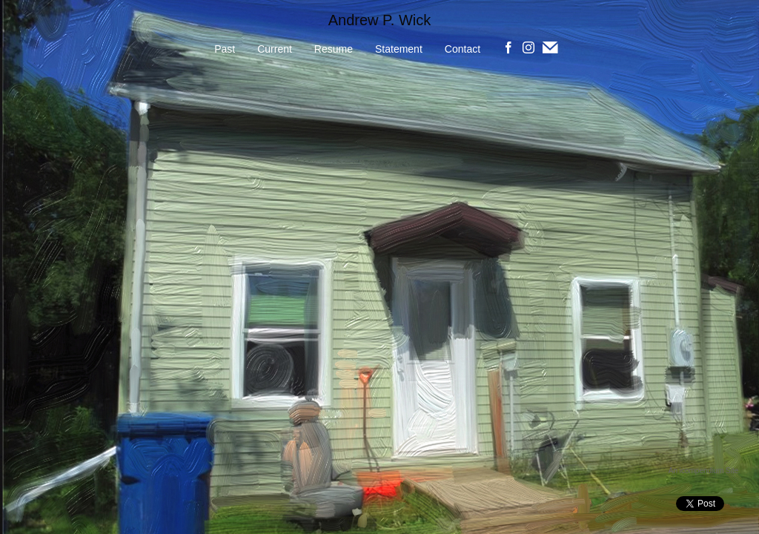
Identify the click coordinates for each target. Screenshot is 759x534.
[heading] (379, 20)
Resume (333, 49)
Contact (462, 49)
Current (274, 49)
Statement (398, 49)
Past (224, 49)
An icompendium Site (704, 471)
